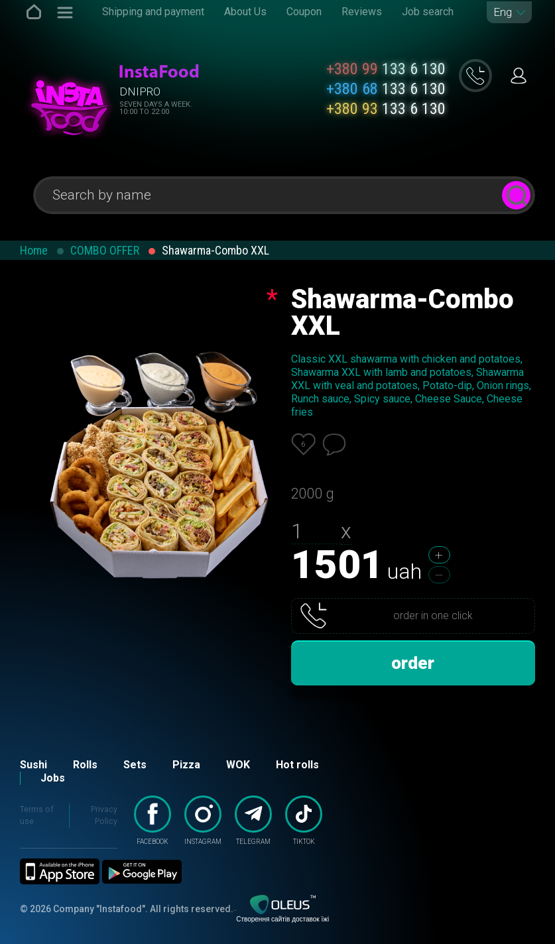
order (412, 663)
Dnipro (139, 91)
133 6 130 (386, 69)
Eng (502, 12)
